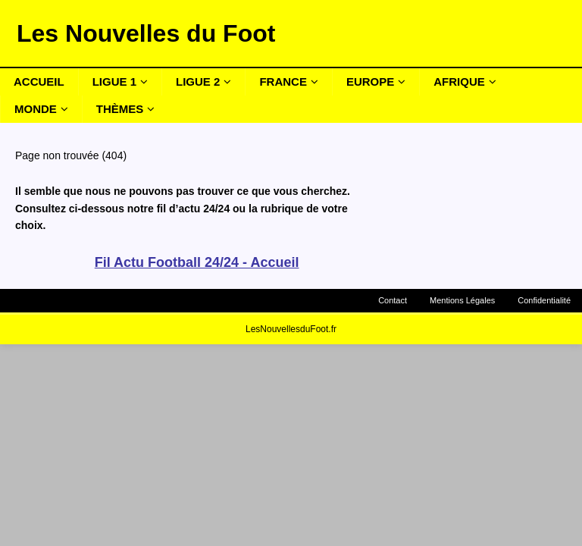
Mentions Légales (462, 300)
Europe (370, 81)
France (283, 81)
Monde (35, 108)
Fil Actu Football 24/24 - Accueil (197, 262)
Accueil (39, 81)
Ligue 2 (198, 81)
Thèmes (120, 108)
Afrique (459, 81)
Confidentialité (544, 300)
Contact (392, 300)
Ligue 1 (114, 81)
